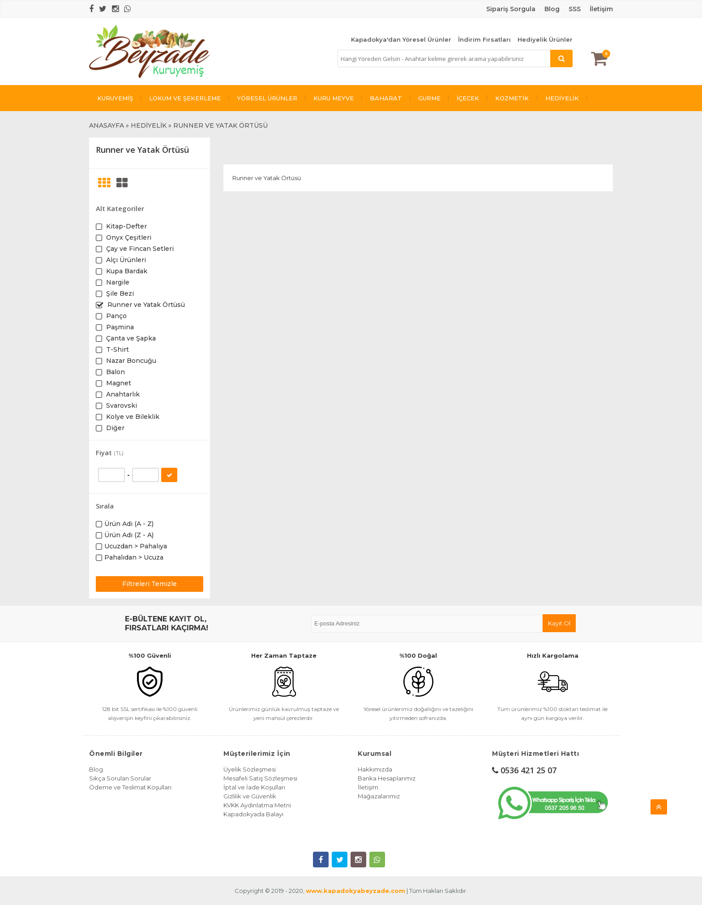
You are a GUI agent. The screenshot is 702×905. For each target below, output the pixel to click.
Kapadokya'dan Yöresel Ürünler (401, 39)
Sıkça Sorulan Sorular (120, 778)
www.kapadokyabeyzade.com (355, 890)
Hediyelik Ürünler (545, 39)
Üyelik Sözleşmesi (249, 769)
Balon (114, 372)
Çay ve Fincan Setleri (139, 249)
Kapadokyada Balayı (253, 814)
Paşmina (119, 327)
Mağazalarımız (379, 796)
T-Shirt (116, 349)
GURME (429, 98)
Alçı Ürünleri (125, 260)
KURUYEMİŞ (115, 98)
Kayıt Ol (559, 623)
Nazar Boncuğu (130, 361)
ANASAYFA (106, 125)
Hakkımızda (375, 769)
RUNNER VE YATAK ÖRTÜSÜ (220, 125)
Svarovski (120, 405)
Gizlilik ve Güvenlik (249, 796)
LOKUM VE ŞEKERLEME (185, 98)
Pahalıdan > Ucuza (133, 557)
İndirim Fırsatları (484, 39)
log (554, 9)
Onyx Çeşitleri (127, 237)
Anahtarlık (122, 394)
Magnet (117, 383)
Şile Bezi (119, 293)
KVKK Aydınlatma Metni (257, 805)
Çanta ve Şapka (130, 338)
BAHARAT (386, 98)
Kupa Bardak (125, 271)
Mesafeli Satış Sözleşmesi (260, 778)
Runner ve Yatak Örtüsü (145, 305)
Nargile (116, 282)
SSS (575, 9)
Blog (96, 769)
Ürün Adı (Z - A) (129, 535)
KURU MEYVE (333, 98)
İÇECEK (468, 98)
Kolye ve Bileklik (131, 417)
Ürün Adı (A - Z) (129, 524)
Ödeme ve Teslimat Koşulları (130, 787)
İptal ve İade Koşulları (254, 787)
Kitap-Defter (125, 226)
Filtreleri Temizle (149, 584)
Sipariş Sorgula (510, 9)
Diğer (114, 428)
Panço (115, 316)
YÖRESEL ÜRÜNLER (267, 98)
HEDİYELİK (562, 98)
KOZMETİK (512, 98)
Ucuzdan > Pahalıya (135, 546)
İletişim (601, 9)
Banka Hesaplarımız (386, 778)
